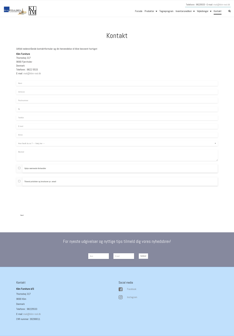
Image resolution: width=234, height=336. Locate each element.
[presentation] (41, 199)
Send (22, 215)
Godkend (143, 256)
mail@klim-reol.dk (221, 4)
